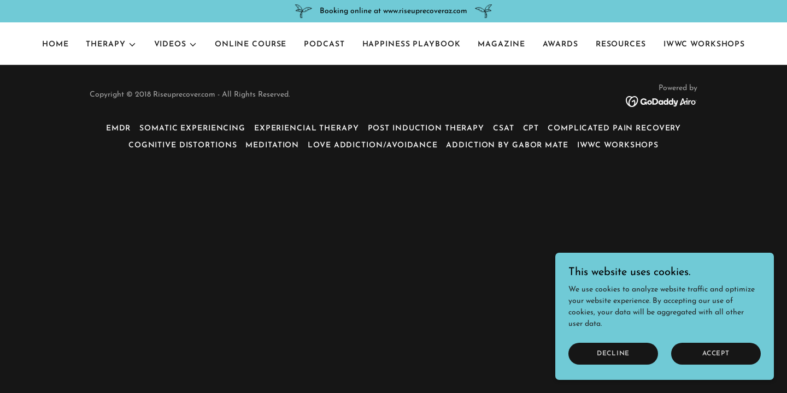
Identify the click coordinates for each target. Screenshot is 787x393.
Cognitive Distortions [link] (182, 145)
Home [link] (55, 44)
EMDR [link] (118, 128)
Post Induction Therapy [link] (426, 128)
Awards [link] (560, 44)
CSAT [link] (503, 128)
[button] (111, 44)
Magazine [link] (501, 44)
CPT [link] (531, 128)
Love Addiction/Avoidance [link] (372, 145)
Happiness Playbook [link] (411, 44)
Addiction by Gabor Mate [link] (507, 145)
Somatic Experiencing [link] (192, 128)
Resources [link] (621, 44)
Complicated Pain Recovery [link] (614, 128)
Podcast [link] (324, 44)
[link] (661, 101)
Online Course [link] (250, 44)
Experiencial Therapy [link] (306, 128)
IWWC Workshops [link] (704, 44)
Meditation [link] (272, 145)
